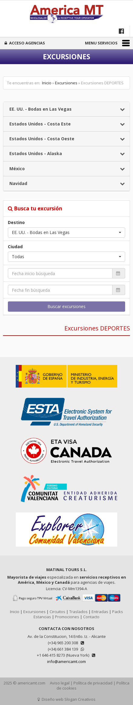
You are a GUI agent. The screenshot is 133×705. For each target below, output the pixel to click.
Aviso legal (60, 683)
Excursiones (66, 83)
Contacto (91, 616)
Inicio (46, 83)
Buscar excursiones (66, 306)
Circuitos (57, 611)
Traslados (78, 611)
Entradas (100, 611)
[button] (66, 232)
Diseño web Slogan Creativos (66, 699)
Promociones (67, 616)
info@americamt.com (66, 661)
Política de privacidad (92, 683)
